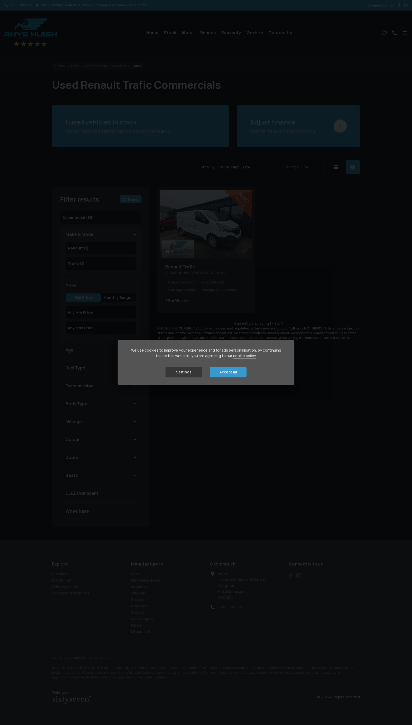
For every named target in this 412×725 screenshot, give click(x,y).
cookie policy (244, 355)
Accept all (228, 372)
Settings (184, 372)
